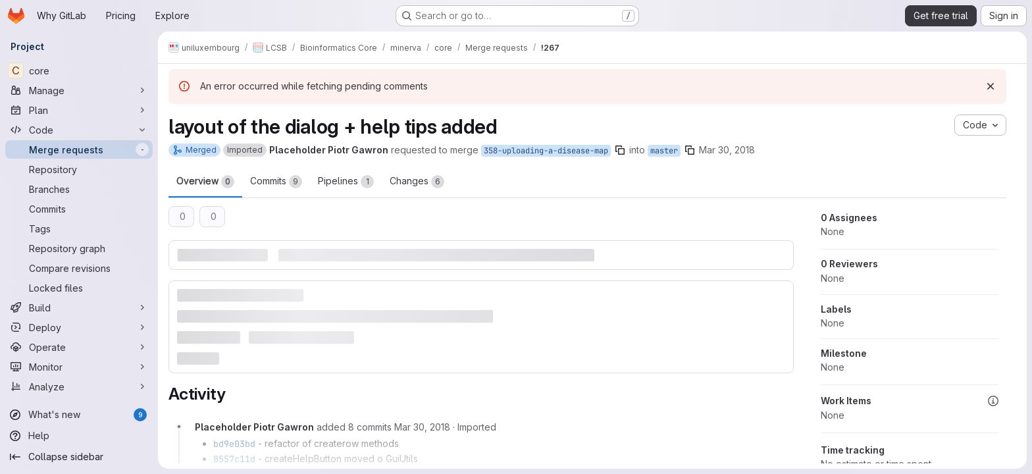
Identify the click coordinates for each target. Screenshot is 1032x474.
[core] (79, 70)
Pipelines (346, 181)
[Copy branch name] (620, 150)
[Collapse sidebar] (79, 457)
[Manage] (79, 90)
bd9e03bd (234, 444)
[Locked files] (79, 287)
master (664, 150)
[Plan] (79, 110)
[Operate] (79, 347)
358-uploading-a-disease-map (546, 150)
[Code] (79, 129)
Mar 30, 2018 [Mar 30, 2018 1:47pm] (727, 149)
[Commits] (79, 208)
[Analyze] (79, 386)
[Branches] (79, 189)
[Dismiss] (990, 86)
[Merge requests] (79, 149)
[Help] (79, 436)
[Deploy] (79, 327)
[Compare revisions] (79, 268)
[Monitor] (79, 366)
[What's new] (79, 415)
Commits (276, 181)
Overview (205, 181)
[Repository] (79, 169)
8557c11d (234, 459)
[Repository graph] (79, 248)
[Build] (79, 307)
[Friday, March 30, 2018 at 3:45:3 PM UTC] (422, 427)
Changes (417, 181)
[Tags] (79, 228)
